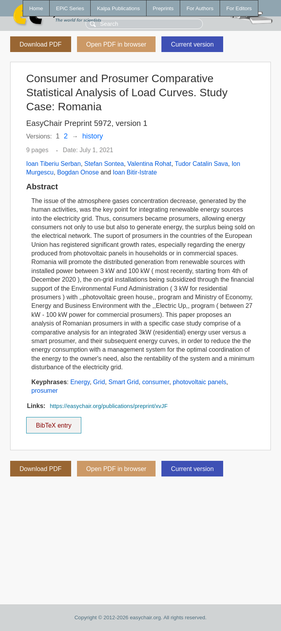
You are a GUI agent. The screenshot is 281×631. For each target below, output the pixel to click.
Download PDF (41, 44)
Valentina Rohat (149, 163)
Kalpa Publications (118, 8)
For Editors (239, 8)
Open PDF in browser (116, 44)
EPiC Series (70, 8)
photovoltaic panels (199, 382)
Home (36, 8)
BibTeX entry (53, 423)
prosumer (44, 390)
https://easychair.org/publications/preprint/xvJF (108, 406)
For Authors (199, 8)
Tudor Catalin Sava (201, 163)
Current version (192, 44)
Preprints (163, 8)
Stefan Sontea (104, 163)
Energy (80, 382)
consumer (155, 382)
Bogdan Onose (78, 172)
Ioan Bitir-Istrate (135, 172)
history (92, 136)
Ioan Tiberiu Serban (53, 163)
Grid (99, 382)
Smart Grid (123, 382)
